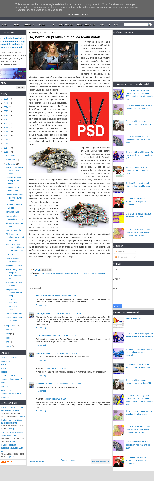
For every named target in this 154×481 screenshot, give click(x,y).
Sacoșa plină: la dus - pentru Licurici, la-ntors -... (14, 198)
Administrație (29, 24)
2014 (6, 148)
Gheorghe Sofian (44, 313)
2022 (6, 115)
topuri (3, 365)
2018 (6, 131)
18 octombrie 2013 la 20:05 (69, 353)
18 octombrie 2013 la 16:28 (64, 296)
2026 (6, 99)
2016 (6, 140)
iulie (8, 334)
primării (4, 386)
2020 (6, 123)
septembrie (11, 325)
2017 (6, 135)
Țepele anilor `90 (133, 318)
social (3, 368)
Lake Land (10, 254)
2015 (6, 144)
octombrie (10, 164)
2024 (6, 107)
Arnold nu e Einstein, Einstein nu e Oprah (15, 170)
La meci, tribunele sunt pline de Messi (13, 181)
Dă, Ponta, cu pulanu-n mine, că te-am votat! (15, 237)
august (9, 330)
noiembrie (10, 160)
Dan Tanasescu (43, 335)
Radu (3, 420)
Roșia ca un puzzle (14, 265)
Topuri (102, 24)
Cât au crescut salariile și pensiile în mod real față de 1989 (138, 140)
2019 (6, 127)
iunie (8, 338)
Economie (15, 24)
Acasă (4, 24)
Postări (119, 252)
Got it (85, 14)
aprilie (9, 346)
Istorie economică (66, 24)
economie (5, 361)
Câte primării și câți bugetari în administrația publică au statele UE (139, 155)
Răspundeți (41, 305)
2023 (6, 111)
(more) (22, 416)
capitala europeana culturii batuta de (12, 448)
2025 (6, 103)
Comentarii (121, 257)
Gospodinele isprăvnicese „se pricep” (14, 292)
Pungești (86, 273)
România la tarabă (14, 314)
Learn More (73, 14)
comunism (5, 397)
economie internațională (11, 379)
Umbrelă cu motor (13, 230)
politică (73, 273)
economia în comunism (11, 393)
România (101, 273)
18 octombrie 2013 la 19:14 (63, 335)
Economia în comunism (86, 24)
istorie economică (8, 375)
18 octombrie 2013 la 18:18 (69, 313)
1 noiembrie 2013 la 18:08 (55, 399)
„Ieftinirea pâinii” (13, 212)
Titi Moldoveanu (43, 296)
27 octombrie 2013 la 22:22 (56, 368)
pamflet (67, 273)
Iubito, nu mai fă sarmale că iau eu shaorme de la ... (15, 247)
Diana (3, 407)
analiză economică (9, 357)
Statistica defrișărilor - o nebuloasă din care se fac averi (137, 170)
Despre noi (113, 24)
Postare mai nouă (38, 461)
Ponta (79, 273)
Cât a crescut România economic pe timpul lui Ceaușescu (136, 201)
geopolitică (5, 390)
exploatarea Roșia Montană (52, 273)
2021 (6, 119)
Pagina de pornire (69, 460)
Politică (42, 24)
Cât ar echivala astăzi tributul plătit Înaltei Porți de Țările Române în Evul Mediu (138, 232)
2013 (6, 152)
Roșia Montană (36, 276)
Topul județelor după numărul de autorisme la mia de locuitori (139, 352)
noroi (3, 432)
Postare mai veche (100, 461)
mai (8, 342)
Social (51, 24)
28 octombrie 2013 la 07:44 (69, 384)
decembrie (11, 156)
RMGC (94, 273)
